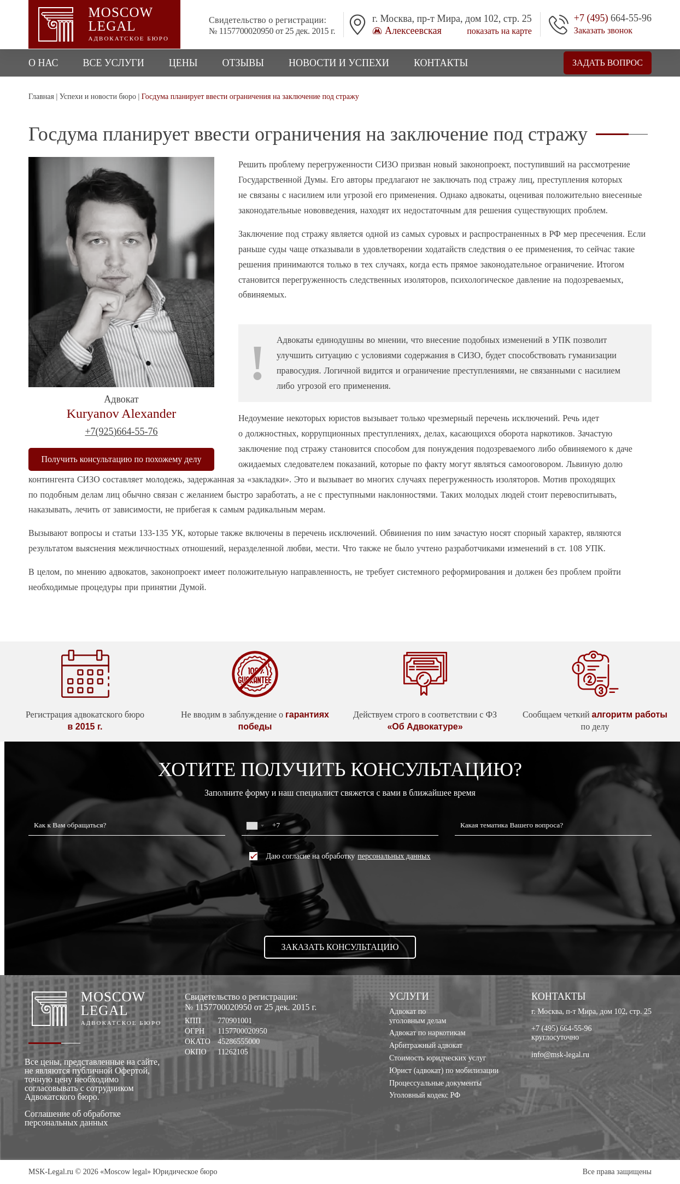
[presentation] (340, 898)
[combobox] (254, 825)
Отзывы (242, 62)
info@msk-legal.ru (560, 1055)
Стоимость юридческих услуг (437, 1058)
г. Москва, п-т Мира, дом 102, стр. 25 (591, 1011)
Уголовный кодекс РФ (424, 1095)
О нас (43, 62)
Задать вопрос (607, 62)
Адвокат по (444, 1016)
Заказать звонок (603, 30)
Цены (183, 62)
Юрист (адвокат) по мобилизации (444, 1070)
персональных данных (393, 856)
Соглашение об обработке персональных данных (73, 1118)
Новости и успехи (339, 62)
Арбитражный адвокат (425, 1045)
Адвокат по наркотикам (427, 1033)
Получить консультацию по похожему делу (122, 459)
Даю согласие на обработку (339, 856)
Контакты (441, 62)
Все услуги (113, 62)
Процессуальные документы (435, 1083)
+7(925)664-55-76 (121, 431)
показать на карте (499, 31)
